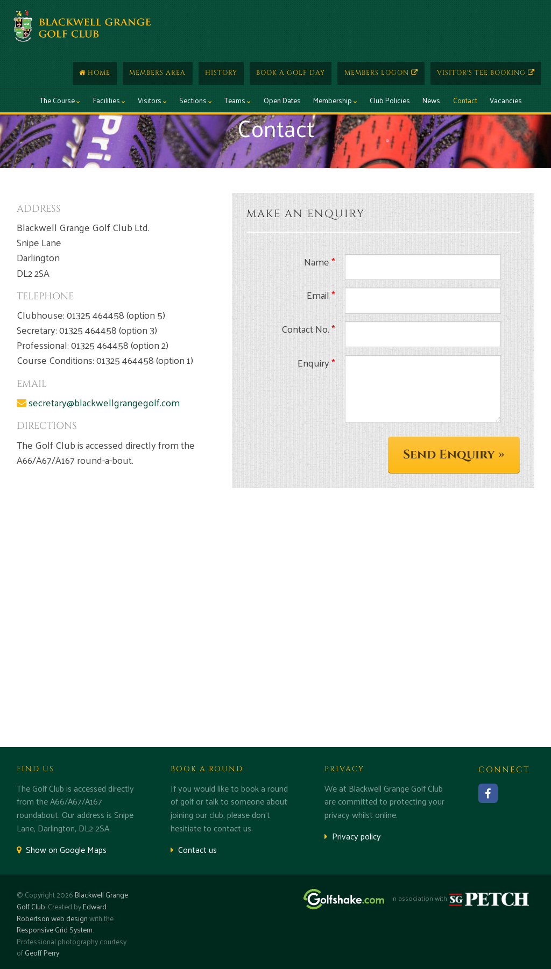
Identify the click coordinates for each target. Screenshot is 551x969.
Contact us (194, 849)
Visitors (152, 100)
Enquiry (316, 362)
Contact (465, 100)
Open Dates (282, 100)
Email (321, 295)
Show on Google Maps (62, 849)
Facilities (109, 100)
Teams (237, 100)
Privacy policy (352, 836)
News (431, 100)
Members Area (157, 72)
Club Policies (390, 100)
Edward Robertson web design (62, 912)
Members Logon (381, 72)
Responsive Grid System (55, 929)
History (221, 72)
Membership (335, 100)
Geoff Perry (42, 952)
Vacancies (506, 100)
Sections (195, 100)
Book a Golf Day (290, 72)
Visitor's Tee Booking (486, 72)
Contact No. (308, 328)
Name (319, 261)
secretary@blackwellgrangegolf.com (104, 402)
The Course (60, 100)
